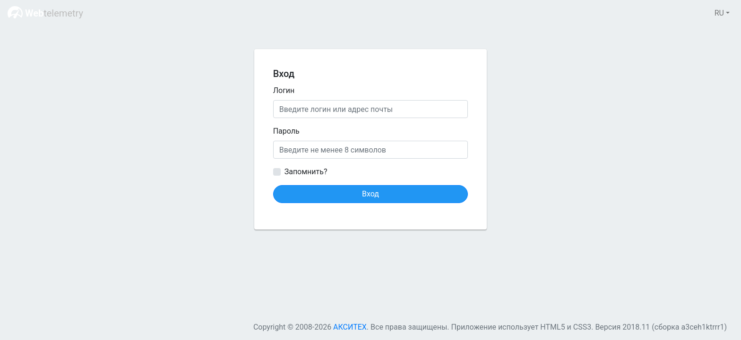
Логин (284, 90)
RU (719, 12)
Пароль (286, 131)
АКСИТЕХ (350, 327)
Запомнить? (305, 171)
